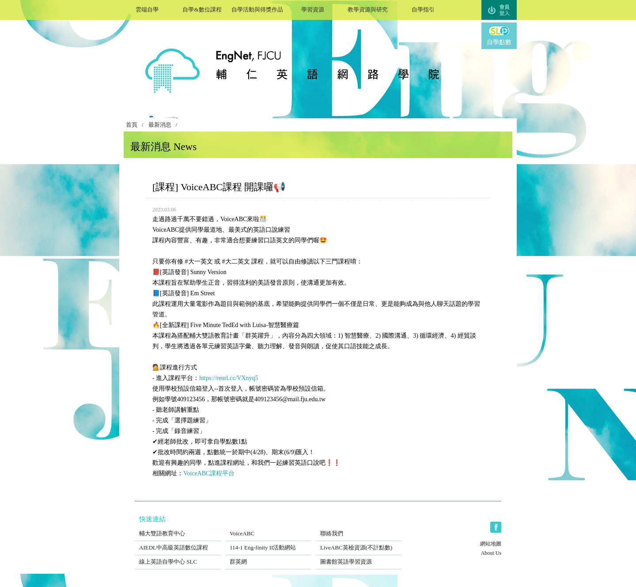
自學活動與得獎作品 (257, 8)
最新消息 (159, 125)
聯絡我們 (359, 528)
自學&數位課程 (202, 8)
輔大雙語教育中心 (177, 528)
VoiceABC (268, 528)
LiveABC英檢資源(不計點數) (359, 542)
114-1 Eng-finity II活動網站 (268, 542)
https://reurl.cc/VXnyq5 (228, 378)
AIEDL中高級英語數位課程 (177, 542)
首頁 (131, 125)
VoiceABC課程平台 (209, 473)
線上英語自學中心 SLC (177, 556)
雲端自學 (146, 8)
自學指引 (422, 8)
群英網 (268, 556)
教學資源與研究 (367, 8)
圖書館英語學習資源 (359, 556)
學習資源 (312, 8)
